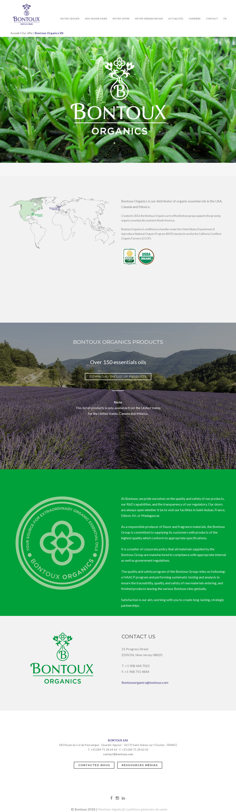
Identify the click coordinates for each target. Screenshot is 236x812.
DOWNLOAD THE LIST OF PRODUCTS (118, 376)
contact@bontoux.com (118, 754)
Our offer (27, 33)
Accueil (14, 33)
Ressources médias (140, 765)
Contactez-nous (94, 765)
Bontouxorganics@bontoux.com (145, 682)
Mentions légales (109, 809)
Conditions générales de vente (145, 809)
